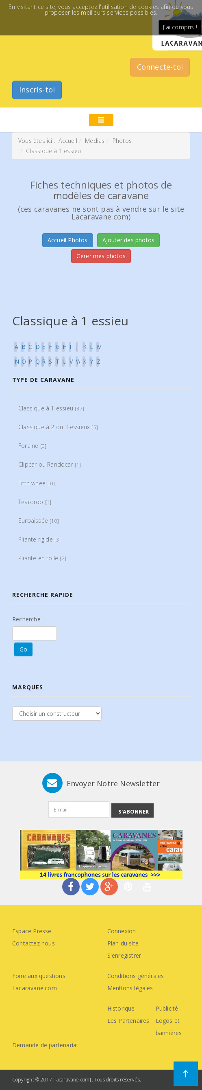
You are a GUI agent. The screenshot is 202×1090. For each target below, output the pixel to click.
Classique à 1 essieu (51, 408)
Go (23, 649)
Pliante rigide (39, 539)
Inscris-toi (37, 89)
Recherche (26, 619)
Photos (122, 141)
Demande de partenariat (45, 1045)
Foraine (32, 446)
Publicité (167, 1008)
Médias (94, 141)
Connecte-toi (160, 67)
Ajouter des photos (128, 240)
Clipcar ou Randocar (49, 464)
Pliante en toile (42, 558)
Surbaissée (38, 520)
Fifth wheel (36, 483)
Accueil (68, 141)
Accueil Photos (68, 240)
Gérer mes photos (101, 256)
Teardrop (34, 502)
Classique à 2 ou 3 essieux (58, 427)
